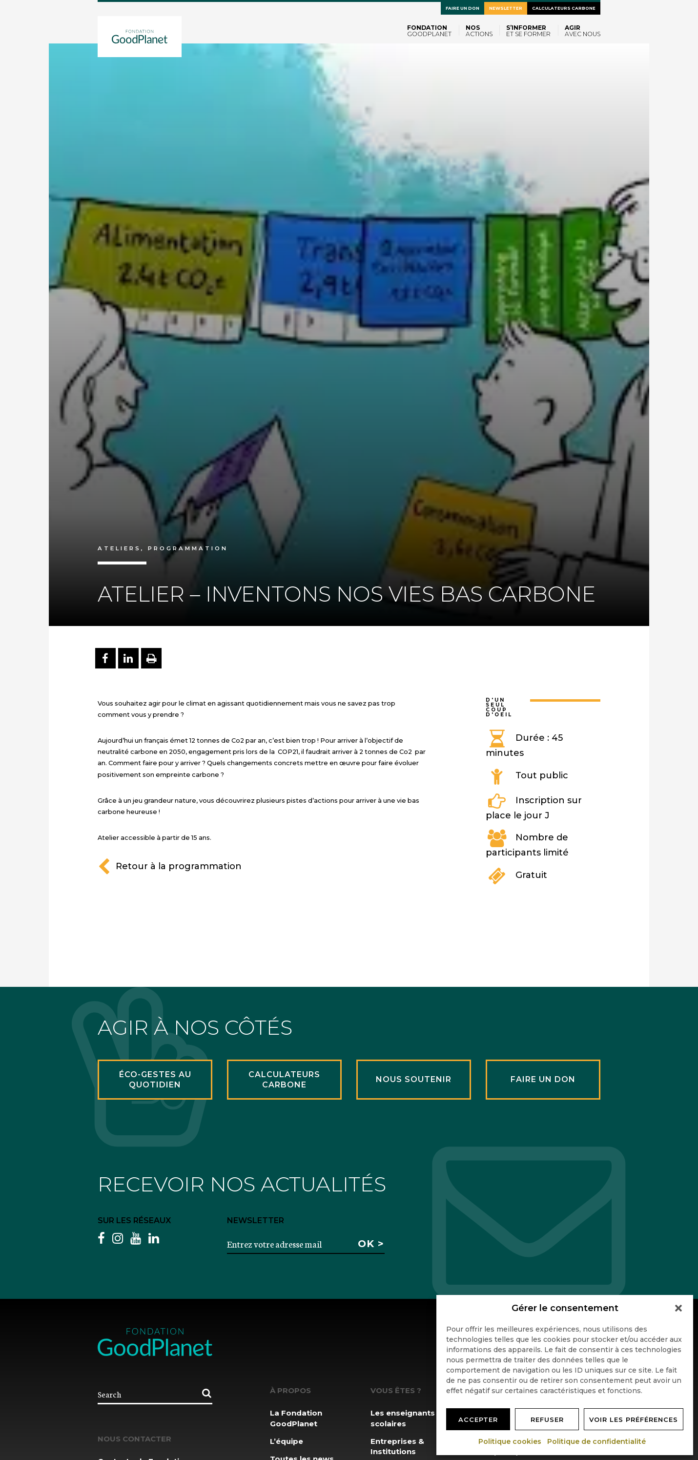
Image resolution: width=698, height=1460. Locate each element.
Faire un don (462, 8)
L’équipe (286, 1441)
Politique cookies (510, 1441)
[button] (678, 1308)
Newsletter (505, 8)
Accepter (478, 1419)
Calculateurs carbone (563, 8)
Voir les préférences (633, 1419)
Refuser (547, 1419)
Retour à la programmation (170, 866)
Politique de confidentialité (597, 1441)
